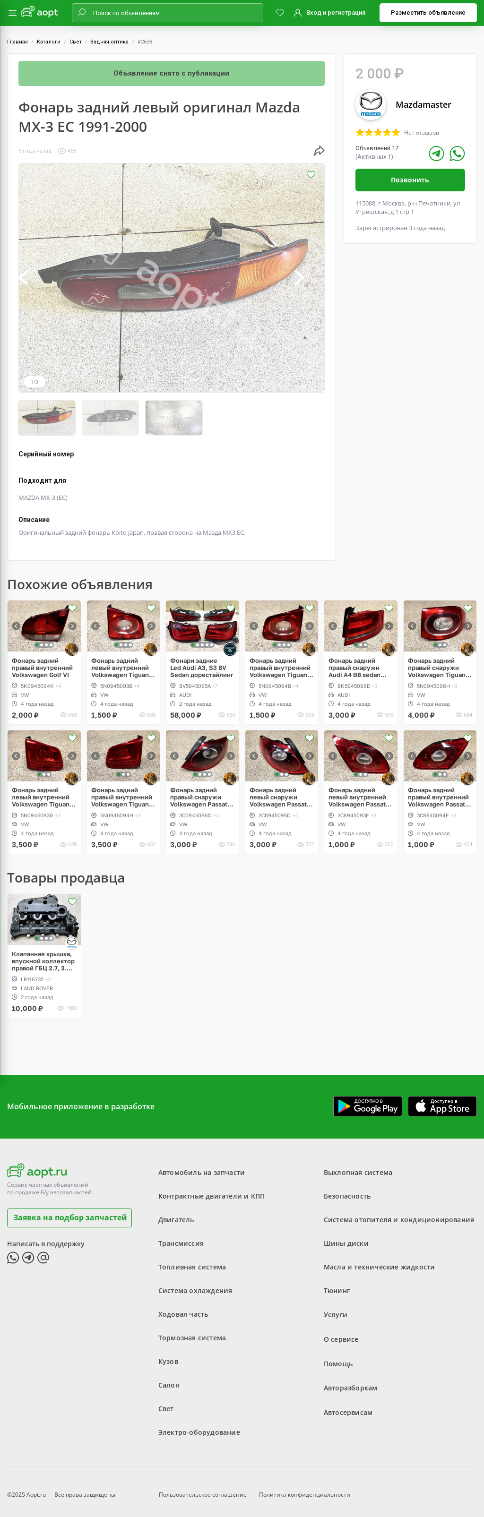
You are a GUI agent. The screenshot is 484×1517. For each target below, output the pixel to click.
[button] (33, 278)
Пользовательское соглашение (203, 1486)
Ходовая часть (183, 1307)
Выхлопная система (358, 1165)
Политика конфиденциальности (304, 1486)
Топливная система (192, 1260)
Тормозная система (192, 1331)
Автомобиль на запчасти (201, 1165)
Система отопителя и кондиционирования (399, 1212)
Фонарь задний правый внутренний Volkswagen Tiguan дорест (280, 661)
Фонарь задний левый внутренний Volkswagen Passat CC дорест (357, 790)
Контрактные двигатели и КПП (211, 1189)
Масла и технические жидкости (379, 1260)
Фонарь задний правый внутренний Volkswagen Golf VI (42, 661)
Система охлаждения (195, 1283)
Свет (75, 42)
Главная (17, 42)
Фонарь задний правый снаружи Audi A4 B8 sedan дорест (354, 661)
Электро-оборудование (199, 1425)
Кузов (168, 1354)
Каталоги (48, 42)
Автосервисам (348, 1401)
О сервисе (341, 1331)
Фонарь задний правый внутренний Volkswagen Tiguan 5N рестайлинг (121, 790)
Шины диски (346, 1236)
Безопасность (347, 1189)
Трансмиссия (181, 1236)
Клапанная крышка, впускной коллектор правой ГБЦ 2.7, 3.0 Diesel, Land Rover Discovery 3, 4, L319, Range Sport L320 (43, 954)
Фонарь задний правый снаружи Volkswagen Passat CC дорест (198, 790)
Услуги (335, 1307)
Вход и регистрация (335, 12)
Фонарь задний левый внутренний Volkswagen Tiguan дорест (120, 661)
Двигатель (176, 1212)
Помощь (338, 1354)
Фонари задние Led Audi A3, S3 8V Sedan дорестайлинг (201, 661)
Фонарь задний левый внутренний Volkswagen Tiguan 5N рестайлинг (40, 790)
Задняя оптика (109, 42)
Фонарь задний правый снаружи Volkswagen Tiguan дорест (437, 661)
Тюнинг (337, 1283)
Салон (169, 1378)
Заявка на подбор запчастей (70, 1211)
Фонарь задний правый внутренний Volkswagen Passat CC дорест (438, 790)
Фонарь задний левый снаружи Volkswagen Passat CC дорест (278, 790)
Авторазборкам (351, 1378)
